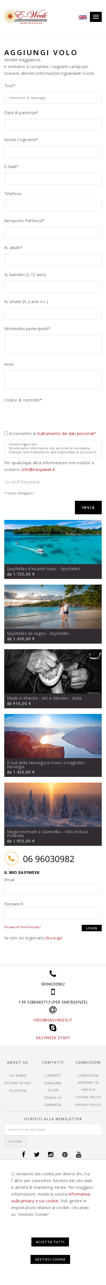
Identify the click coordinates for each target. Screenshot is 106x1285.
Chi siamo (18, 1075)
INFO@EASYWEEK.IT (52, 1020)
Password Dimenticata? (22, 927)
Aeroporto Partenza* (24, 220)
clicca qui (53, 938)
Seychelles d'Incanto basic (32, 568)
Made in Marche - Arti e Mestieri (37, 698)
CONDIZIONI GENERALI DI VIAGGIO (88, 1083)
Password (13, 904)
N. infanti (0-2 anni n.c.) (26, 301)
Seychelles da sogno (26, 633)
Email (9, 879)
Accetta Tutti (50, 1242)
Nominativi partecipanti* (27, 328)
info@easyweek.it (38, 469)
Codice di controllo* (23, 400)
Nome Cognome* (21, 139)
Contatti (53, 1075)
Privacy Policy (88, 1105)
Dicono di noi (18, 1083)
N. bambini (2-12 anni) (25, 274)
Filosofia (17, 1091)
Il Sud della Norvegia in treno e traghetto (46, 762)
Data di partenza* (21, 112)
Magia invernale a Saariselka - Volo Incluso (47, 831)
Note (9, 364)
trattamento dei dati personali (65, 433)
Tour (8, 85)
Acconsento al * (53, 433)
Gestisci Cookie (50, 1259)
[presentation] (47, 417)
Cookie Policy (88, 1097)
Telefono (12, 193)
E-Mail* (11, 166)
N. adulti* (13, 247)
